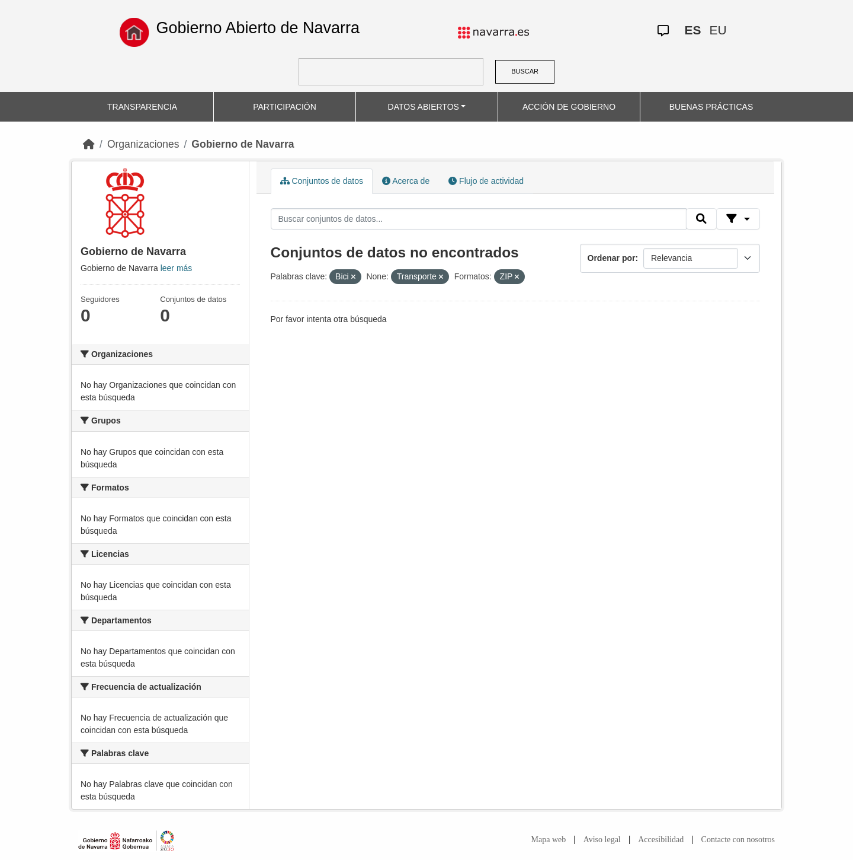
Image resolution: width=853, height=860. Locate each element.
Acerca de (405, 181)
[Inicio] (89, 144)
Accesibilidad (661, 839)
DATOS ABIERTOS (423, 107)
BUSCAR (524, 71)
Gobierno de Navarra (242, 144)
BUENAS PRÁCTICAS (711, 107)
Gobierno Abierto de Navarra (258, 28)
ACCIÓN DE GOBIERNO (568, 107)
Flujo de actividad (486, 181)
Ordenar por (612, 258)
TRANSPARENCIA (142, 107)
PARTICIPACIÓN (284, 107)
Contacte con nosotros (738, 839)
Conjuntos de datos (322, 181)
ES (692, 30)
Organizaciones (143, 144)
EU (717, 30)
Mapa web (548, 839)
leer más (177, 268)
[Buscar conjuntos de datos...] (479, 219)
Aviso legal (602, 839)
